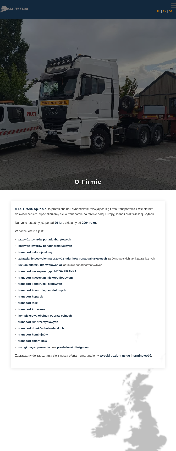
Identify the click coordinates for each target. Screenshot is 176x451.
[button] (173, 5)
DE (171, 11)
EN (164, 11)
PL (158, 11)
